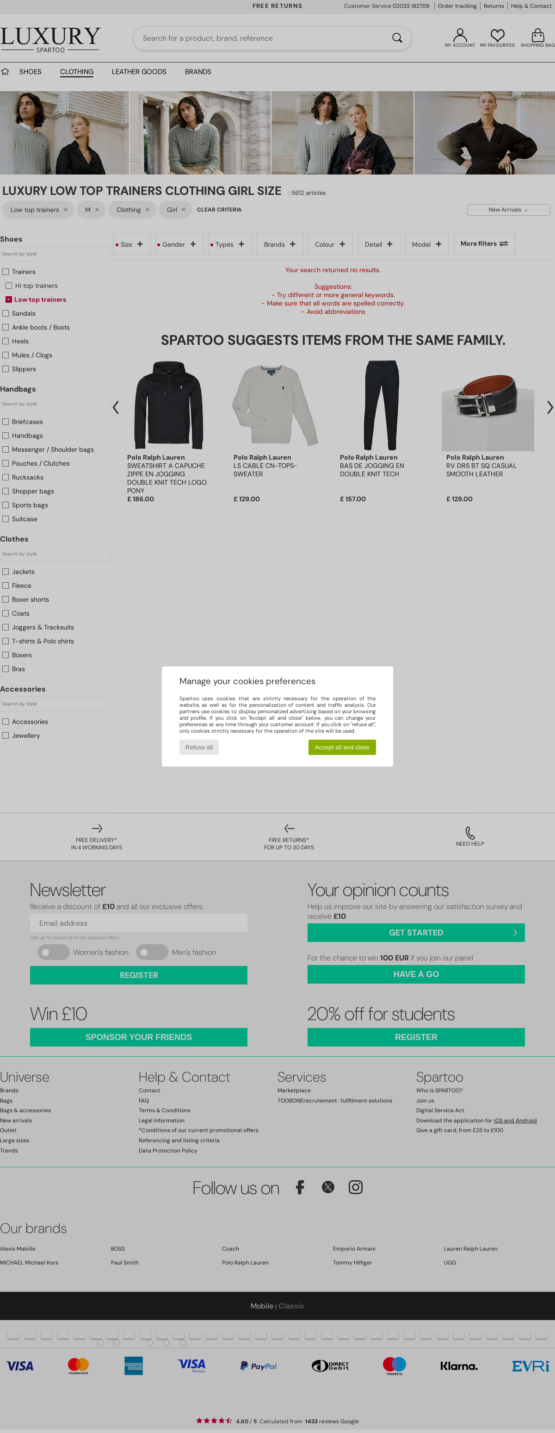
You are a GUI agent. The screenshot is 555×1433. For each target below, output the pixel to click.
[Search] (397, 38)
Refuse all (199, 747)
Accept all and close (342, 747)
